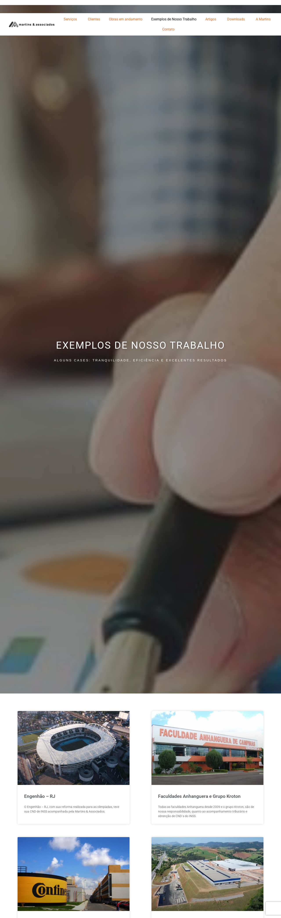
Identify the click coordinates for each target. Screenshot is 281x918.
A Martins (264, 19)
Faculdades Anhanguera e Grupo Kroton (199, 796)
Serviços (71, 19)
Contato (168, 29)
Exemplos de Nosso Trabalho (173, 19)
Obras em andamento (125, 19)
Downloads (237, 19)
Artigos (211, 19)
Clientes (94, 19)
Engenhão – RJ (39, 796)
